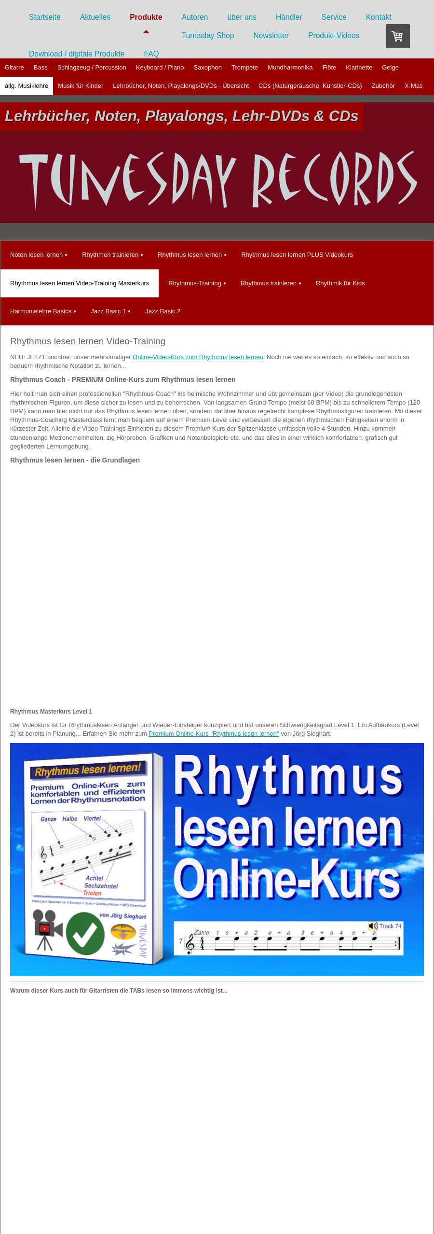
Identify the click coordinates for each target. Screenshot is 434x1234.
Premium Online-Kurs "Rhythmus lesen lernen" (214, 733)
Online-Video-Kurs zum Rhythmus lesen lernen (198, 357)
